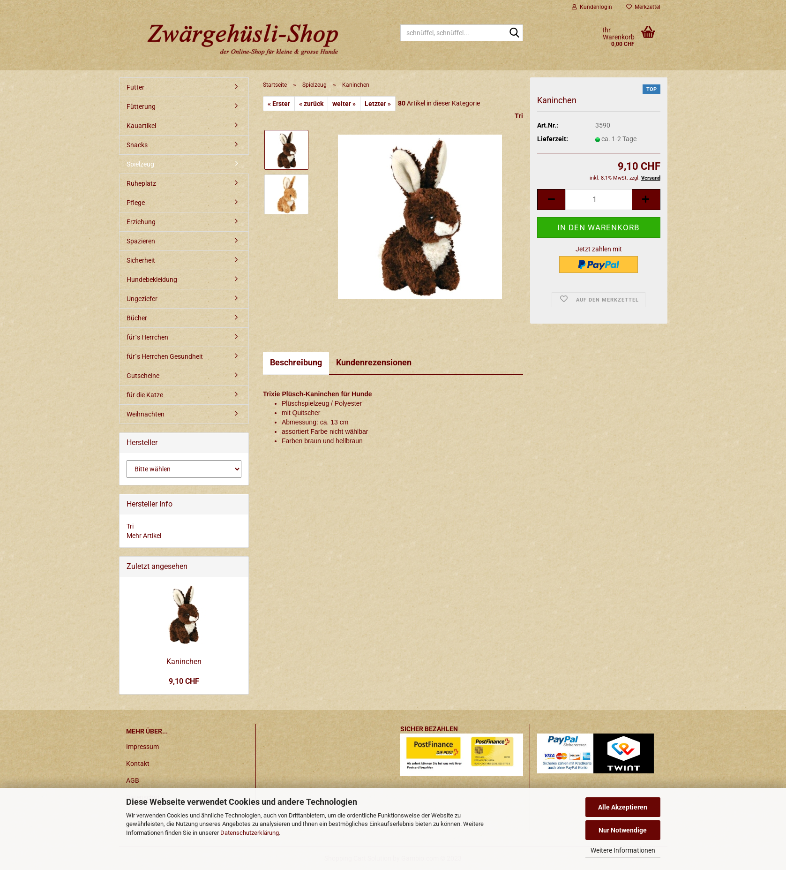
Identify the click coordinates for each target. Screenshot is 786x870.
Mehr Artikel (144, 535)
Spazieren (141, 241)
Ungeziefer (142, 299)
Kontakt (138, 763)
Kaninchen (184, 661)
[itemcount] (598, 199)
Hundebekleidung (152, 279)
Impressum (142, 746)
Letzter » (378, 103)
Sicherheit (141, 260)
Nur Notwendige (623, 830)
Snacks (137, 145)
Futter (135, 87)
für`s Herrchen (147, 337)
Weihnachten (146, 414)
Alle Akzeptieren (622, 807)
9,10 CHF (184, 681)
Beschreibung (296, 362)
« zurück (311, 103)
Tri (519, 116)
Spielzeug (140, 164)
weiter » (344, 103)
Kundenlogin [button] (592, 7)
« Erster (279, 103)
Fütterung (141, 106)
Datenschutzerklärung (249, 832)
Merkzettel (643, 7)
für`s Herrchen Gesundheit (165, 356)
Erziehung (141, 222)
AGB (132, 780)
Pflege (136, 202)
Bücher (137, 318)
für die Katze (145, 395)
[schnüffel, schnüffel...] (514, 33)
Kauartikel (141, 125)
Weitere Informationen (623, 850)
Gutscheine (143, 375)
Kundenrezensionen (374, 362)
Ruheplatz (141, 183)
